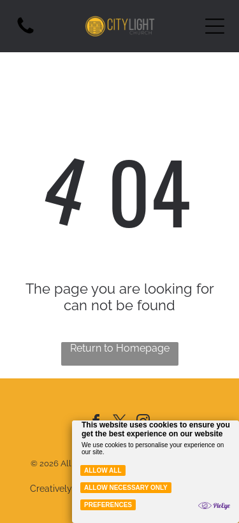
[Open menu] (214, 26)
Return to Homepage (120, 348)
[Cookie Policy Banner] (156, 471)
